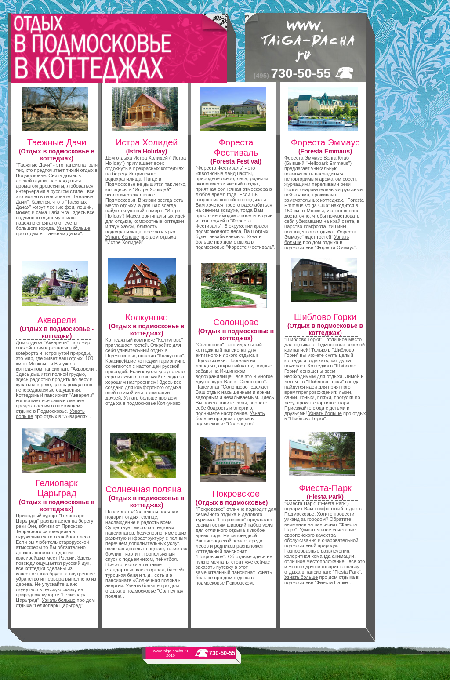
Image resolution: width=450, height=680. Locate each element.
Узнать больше (73, 228)
